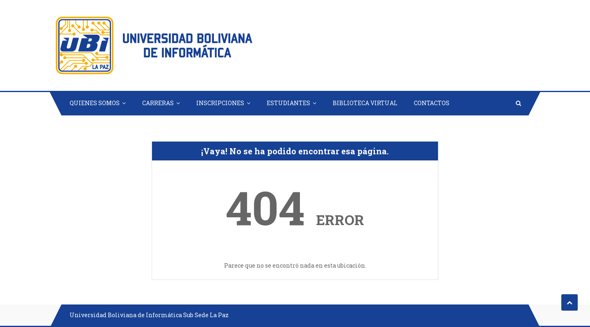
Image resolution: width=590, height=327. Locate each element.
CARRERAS (158, 103)
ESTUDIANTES (288, 103)
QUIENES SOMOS (95, 103)
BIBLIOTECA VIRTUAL (365, 103)
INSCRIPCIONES (220, 103)
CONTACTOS (431, 103)
